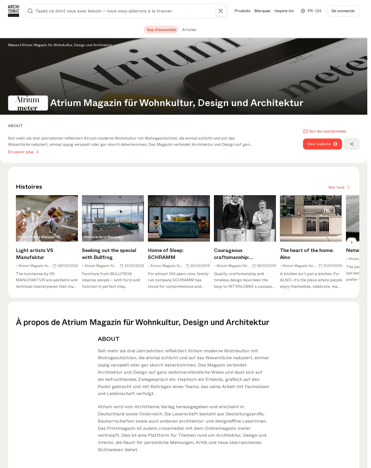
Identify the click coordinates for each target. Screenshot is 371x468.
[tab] (161, 30)
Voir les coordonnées (324, 131)
